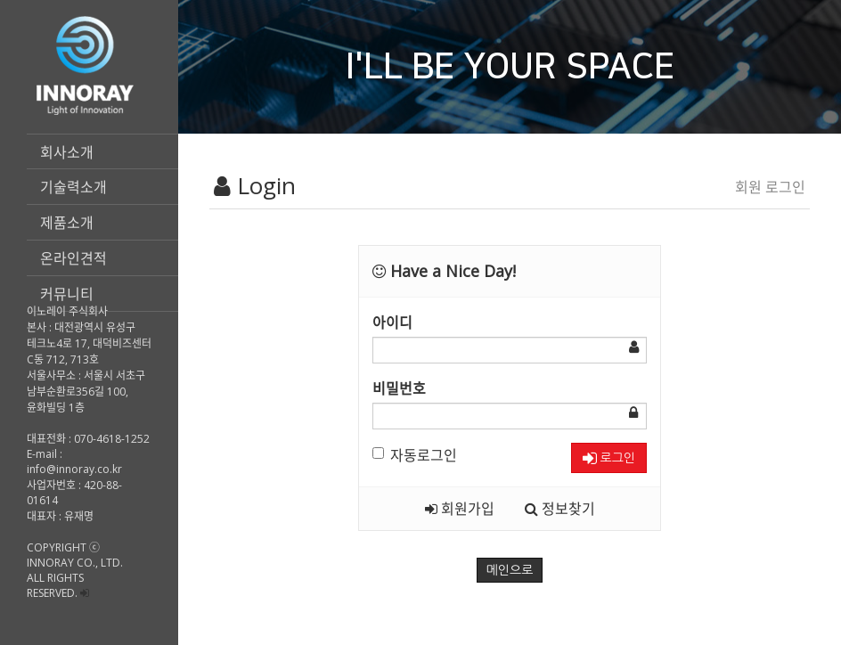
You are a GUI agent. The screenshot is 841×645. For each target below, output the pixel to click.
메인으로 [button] (510, 570)
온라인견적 (73, 258)
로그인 (609, 458)
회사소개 (67, 152)
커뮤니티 (67, 294)
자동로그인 (414, 455)
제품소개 (67, 223)
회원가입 (459, 508)
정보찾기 (560, 508)
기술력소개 (73, 187)
